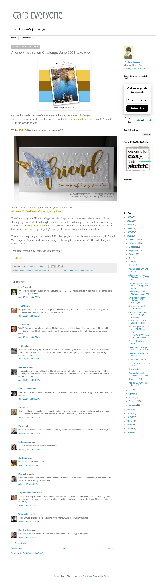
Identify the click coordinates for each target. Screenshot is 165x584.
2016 (129, 425)
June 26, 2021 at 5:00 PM (29, 399)
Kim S (21, 407)
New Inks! (132, 265)
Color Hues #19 (135, 379)
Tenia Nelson (24, 514)
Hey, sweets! (133, 369)
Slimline (93, 270)
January (132, 405)
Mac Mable (23, 474)
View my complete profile (134, 69)
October (132, 247)
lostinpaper (23, 442)
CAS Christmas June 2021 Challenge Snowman (137, 314)
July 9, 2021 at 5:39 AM (28, 537)
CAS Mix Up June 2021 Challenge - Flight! (138, 322)
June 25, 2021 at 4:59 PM (29, 297)
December (133, 239)
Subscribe (137, 108)
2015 (129, 429)
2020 (129, 410)
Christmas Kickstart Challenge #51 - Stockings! (136, 300)
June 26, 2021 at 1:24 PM (29, 359)
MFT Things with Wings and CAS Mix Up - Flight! (138, 329)
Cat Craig (22, 458)
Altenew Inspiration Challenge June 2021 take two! (138, 277)
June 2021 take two (81, 270)
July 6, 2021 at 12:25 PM (28, 521)
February (133, 401)
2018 (129, 417)
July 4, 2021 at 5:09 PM (28, 484)
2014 (129, 432)
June (131, 262)
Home (13, 38)
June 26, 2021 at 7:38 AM (29, 316)
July (131, 258)
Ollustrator (87, 576)
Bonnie (21, 324)
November (133, 243)
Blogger (107, 576)
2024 (129, 225)
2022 (129, 232)
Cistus (44, 270)
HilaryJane (23, 367)
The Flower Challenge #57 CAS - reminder (138, 348)
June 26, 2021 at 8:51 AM (29, 337)
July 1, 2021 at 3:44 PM (28, 465)
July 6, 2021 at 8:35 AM (28, 505)
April (131, 394)
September (134, 250)
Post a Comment (22, 543)
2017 (129, 421)
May (131, 390)
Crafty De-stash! (28, 38)
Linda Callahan (25, 389)
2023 (129, 228)
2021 (129, 236)
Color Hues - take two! (138, 359)
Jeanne (21, 306)
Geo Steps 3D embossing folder (60, 270)
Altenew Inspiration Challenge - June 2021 (139, 293)
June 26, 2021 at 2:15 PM (29, 380)
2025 (129, 221)
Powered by (138, 120)
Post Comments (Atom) (33, 553)
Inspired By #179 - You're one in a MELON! (139, 336)
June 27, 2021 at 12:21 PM (29, 417)
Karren (21, 426)
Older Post (111, 549)
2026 (129, 217)
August (132, 254)
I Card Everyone (36, 15)
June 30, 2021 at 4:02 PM (29, 449)
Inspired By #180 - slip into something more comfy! (138, 285)
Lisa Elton (23, 287)
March (132, 397)
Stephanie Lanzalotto (28, 493)
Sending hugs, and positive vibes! (136, 307)
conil (20, 346)
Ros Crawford (24, 530)
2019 (129, 413)
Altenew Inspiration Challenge (29, 270)
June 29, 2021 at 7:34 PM (29, 433)
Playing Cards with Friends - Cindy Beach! (139, 374)
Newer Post (17, 549)
